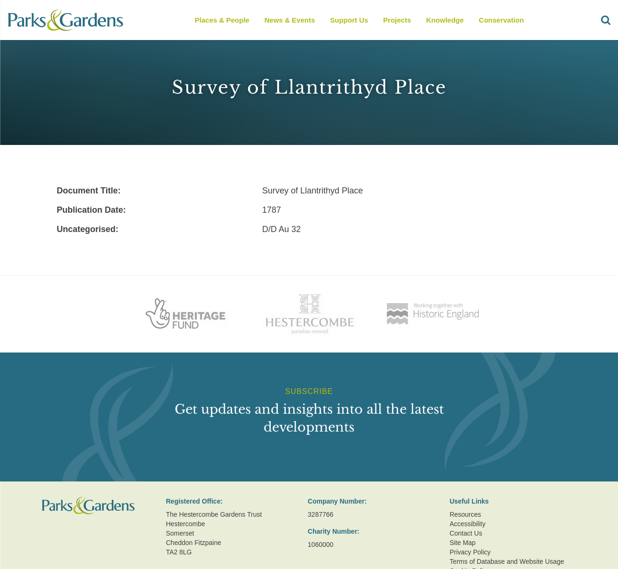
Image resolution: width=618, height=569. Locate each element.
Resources (465, 514)
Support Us (349, 20)
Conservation (501, 20)
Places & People (222, 20)
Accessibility (467, 524)
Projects (397, 20)
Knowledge (445, 20)
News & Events (290, 20)
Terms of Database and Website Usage (506, 561)
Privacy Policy (469, 552)
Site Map (462, 542)
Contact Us (465, 533)
